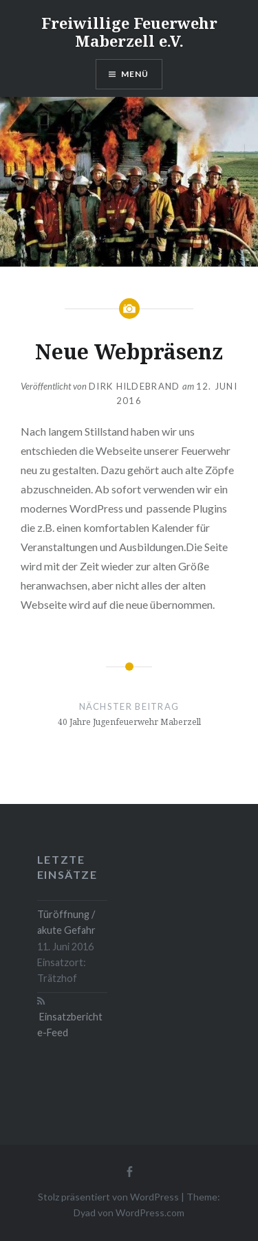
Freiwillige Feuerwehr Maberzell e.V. (129, 31)
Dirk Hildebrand (134, 386)
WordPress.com (150, 1212)
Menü (135, 74)
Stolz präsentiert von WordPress (108, 1197)
